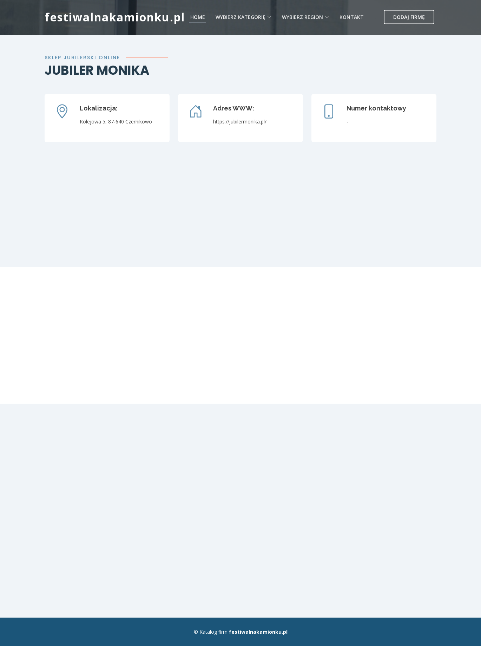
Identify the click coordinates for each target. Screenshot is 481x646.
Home (197, 17)
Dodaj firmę (409, 17)
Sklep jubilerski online (82, 57)
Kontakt (352, 17)
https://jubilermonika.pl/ (239, 121)
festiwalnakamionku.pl (115, 17)
